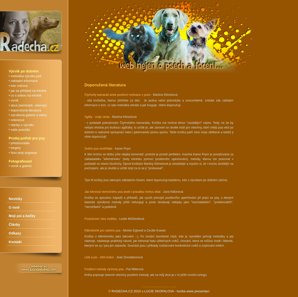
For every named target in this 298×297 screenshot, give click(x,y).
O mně (14, 207)
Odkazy (15, 233)
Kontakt (15, 242)
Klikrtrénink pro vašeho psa (102, 230)
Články (14, 225)
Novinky (15, 199)
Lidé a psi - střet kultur (99, 257)
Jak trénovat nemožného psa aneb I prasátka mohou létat (122, 192)
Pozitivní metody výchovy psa (103, 269)
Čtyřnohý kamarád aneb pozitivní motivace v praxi (117, 95)
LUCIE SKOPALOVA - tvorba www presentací (177, 291)
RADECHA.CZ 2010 (126, 291)
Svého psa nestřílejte (98, 148)
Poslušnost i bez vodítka (100, 219)
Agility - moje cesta (97, 117)
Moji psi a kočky (22, 216)
